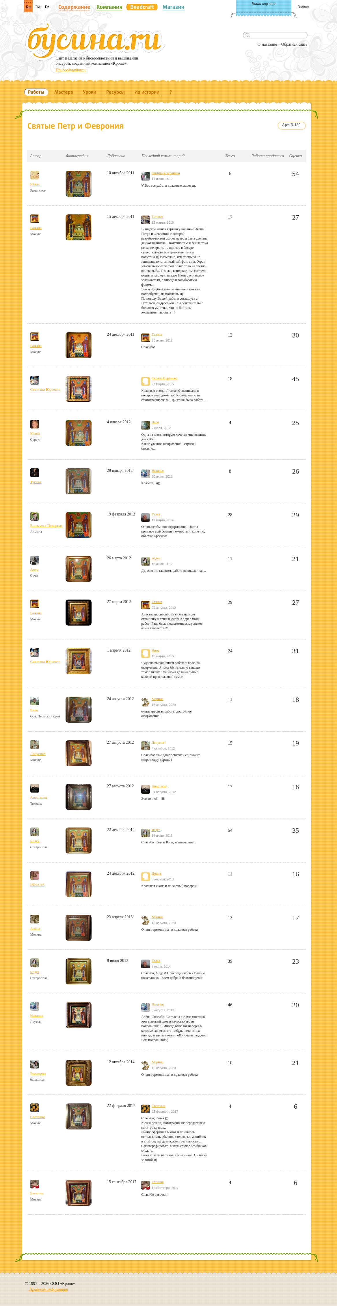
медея (156, 558)
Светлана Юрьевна (45, 389)
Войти (303, 7)
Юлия (35, 184)
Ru (28, 7)
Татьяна (157, 217)
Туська (35, 482)
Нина (155, 650)
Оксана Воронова (164, 378)
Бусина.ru (95, 41)
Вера (34, 710)
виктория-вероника (166, 173)
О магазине (267, 44)
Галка (156, 514)
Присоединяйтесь (71, 70)
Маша (35, 433)
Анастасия (38, 797)
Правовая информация (48, 1289)
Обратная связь (294, 44)
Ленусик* (38, 754)
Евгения (36, 1193)
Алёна (35, 928)
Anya (34, 569)
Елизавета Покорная (46, 525)
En (47, 7)
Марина (157, 699)
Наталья (157, 471)
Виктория (38, 1073)
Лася (155, 422)
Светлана (37, 1117)
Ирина (156, 873)
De (37, 7)
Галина (36, 228)
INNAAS (37, 884)
